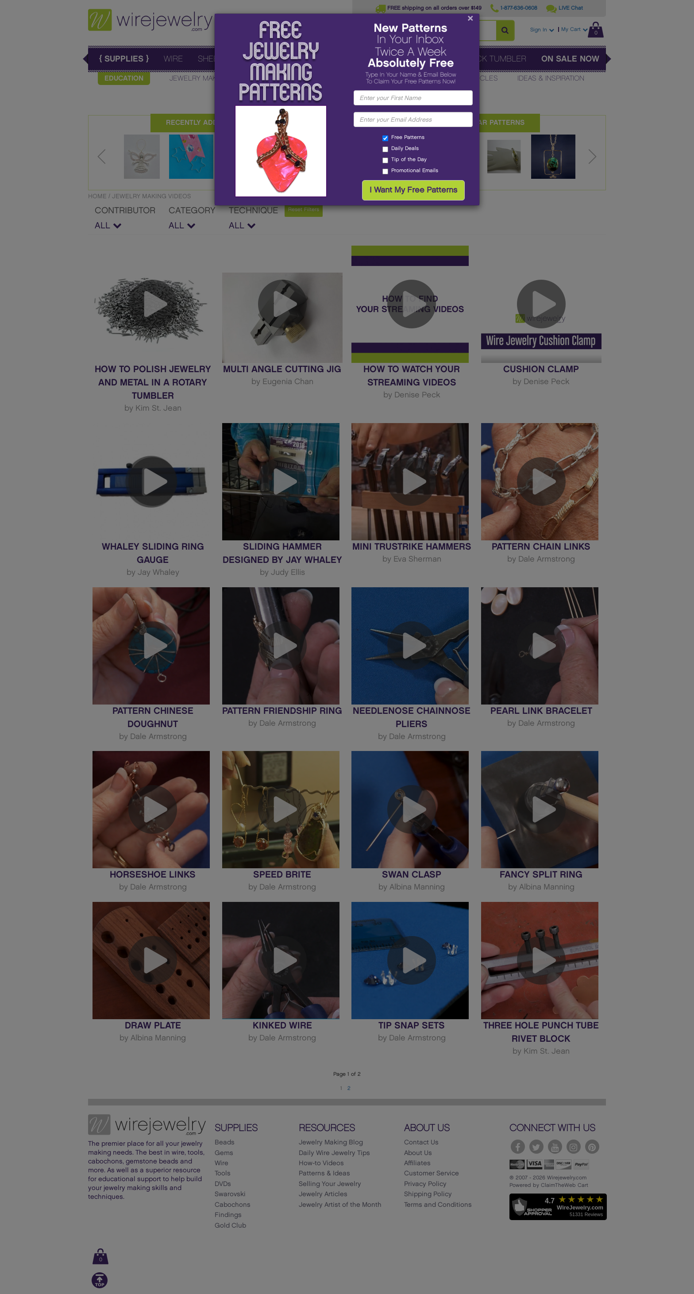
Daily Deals (400, 149)
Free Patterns (403, 138)
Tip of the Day (404, 160)
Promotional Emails (410, 171)
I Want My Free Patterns (413, 190)
